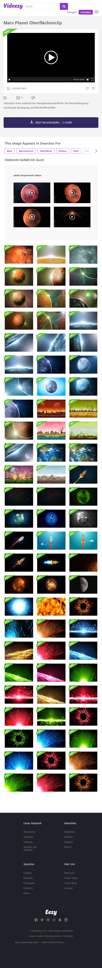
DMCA (67, 847)
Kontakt (68, 888)
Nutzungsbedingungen (26, 942)
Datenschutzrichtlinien (52, 942)
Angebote (69, 831)
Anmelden (85, 12)
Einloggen (72, 12)
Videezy (28, 842)
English (28, 872)
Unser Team (71, 878)
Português (29, 883)
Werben (68, 836)
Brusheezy (29, 831)
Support (68, 842)
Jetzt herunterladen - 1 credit (53, 122)
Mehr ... (28, 893)
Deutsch (28, 888)
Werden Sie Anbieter (30, 848)
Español (28, 878)
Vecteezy (29, 836)
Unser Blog (70, 883)
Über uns (69, 872)
